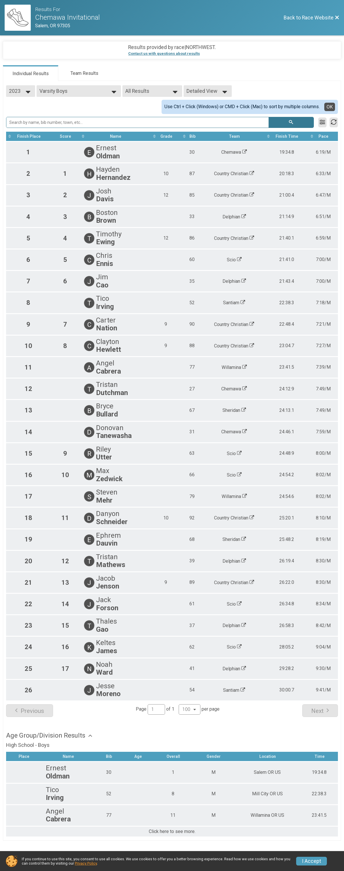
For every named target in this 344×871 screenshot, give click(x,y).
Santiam (235, 302)
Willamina (234, 367)
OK (330, 107)
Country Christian (235, 173)
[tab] (30, 73)
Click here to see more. (172, 831)
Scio (234, 259)
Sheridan (234, 410)
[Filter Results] (322, 122)
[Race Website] (20, 18)
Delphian (234, 217)
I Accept (311, 861)
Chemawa (234, 152)
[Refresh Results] (333, 122)
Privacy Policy (86, 863)
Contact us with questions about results (164, 53)
